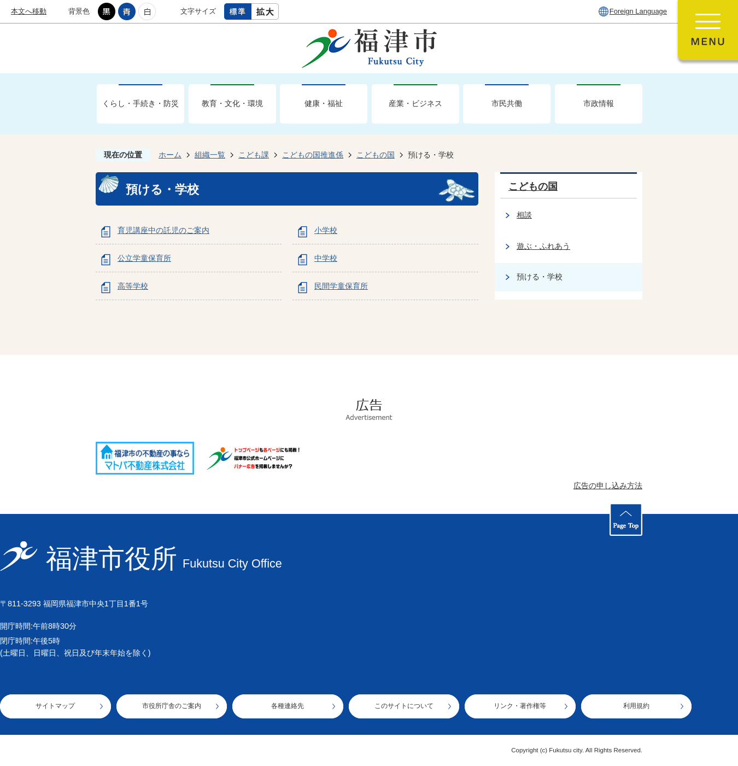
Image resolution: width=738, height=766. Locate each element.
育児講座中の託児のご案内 (163, 230)
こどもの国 (375, 154)
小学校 (325, 230)
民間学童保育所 (341, 286)
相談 (524, 214)
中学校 (325, 258)
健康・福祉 (323, 103)
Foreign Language (638, 11)
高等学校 (133, 286)
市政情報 (598, 103)
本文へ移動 (28, 11)
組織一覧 (210, 154)
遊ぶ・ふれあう (543, 246)
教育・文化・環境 (232, 103)
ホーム (170, 154)
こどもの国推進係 (312, 154)
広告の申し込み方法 (607, 485)
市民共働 (506, 103)
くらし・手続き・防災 (140, 103)
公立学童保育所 (144, 258)
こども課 (253, 154)
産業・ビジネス (415, 103)
